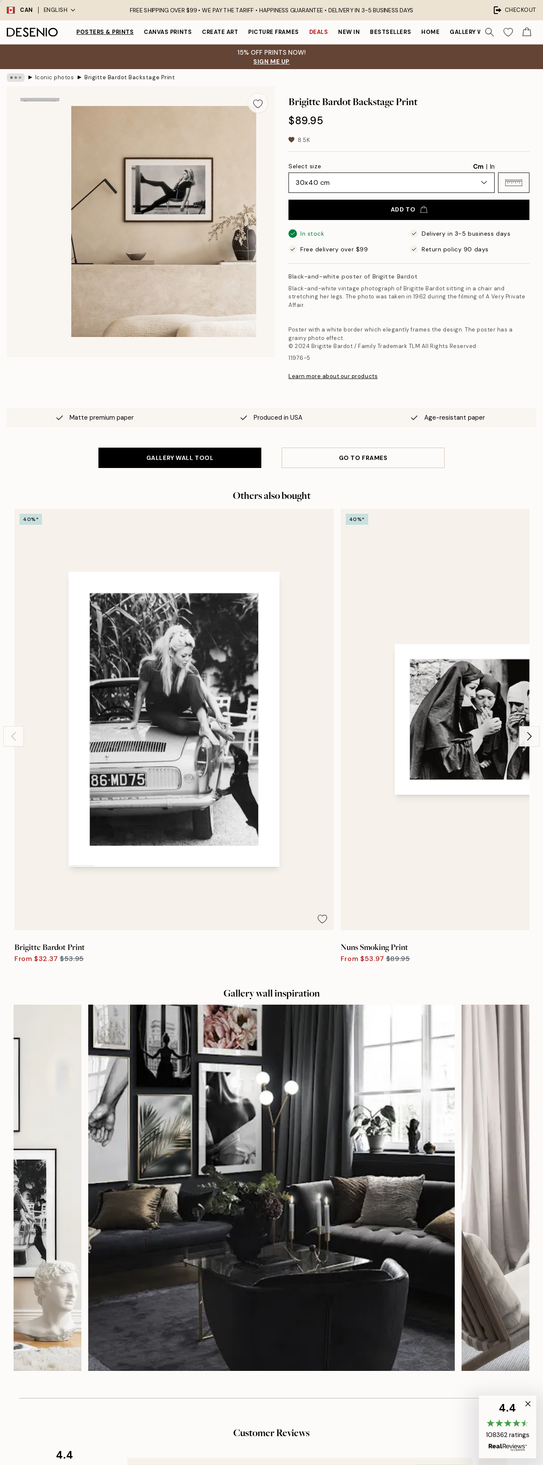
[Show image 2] (39, 158)
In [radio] (492, 166)
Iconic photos (54, 77)
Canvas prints (168, 32)
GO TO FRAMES (363, 458)
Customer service (418, 1250)
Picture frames (273, 32)
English (60, 10)
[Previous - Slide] (13, 607)
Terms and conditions (423, 1280)
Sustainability (265, 1280)
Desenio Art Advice (420, 1235)
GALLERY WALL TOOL (180, 458)
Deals (318, 32)
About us (259, 1235)
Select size (304, 166)
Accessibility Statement (280, 1294)
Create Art (220, 32)
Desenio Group (294, 1440)
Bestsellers (390, 32)
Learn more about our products (333, 376)
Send (119, 1331)
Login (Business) (269, 1333)
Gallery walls (473, 32)
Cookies (405, 1309)
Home (430, 32)
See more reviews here (271, 1082)
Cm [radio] (478, 166)
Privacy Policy (106, 1350)
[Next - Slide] (529, 607)
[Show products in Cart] (527, 32)
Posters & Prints (105, 32)
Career (256, 1265)
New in (349, 32)
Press (254, 1250)
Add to (409, 209)
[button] (513, 183)
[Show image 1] (39, 113)
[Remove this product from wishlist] (258, 103)
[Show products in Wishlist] (508, 32)
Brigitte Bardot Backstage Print (129, 77)
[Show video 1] (39, 215)
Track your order (416, 1265)
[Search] (489, 32)
